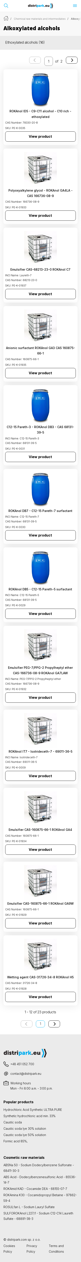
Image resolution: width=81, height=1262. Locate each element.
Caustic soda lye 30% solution (24, 1128)
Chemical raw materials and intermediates (40, 18)
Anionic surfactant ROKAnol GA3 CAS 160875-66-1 (40, 350)
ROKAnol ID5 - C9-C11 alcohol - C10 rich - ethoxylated (40, 113)
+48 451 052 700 (22, 1064)
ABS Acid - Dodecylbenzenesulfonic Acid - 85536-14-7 (39, 1179)
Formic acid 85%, (15, 1141)
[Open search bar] (6, 5)
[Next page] (72, 60)
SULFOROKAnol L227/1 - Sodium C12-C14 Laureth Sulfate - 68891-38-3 (38, 1216)
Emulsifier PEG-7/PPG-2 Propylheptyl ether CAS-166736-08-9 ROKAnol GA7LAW (40, 670)
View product (40, 136)
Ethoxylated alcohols (25, 42)
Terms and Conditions (56, 1248)
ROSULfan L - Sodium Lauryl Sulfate (29, 1207)
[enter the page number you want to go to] (48, 61)
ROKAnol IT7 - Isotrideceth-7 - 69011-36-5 (40, 751)
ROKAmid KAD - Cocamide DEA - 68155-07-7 (35, 1189)
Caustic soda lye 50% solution (24, 1135)
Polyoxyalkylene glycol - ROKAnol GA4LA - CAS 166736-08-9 (40, 193)
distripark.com (17, 1239)
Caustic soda (12, 1122)
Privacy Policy (32, 1248)
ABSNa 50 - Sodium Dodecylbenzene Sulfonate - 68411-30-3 (38, 1167)
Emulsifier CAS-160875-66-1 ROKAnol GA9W (40, 903)
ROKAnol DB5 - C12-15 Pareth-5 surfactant (40, 589)
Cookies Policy (9, 1248)
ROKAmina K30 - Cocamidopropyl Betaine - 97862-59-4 (40, 1197)
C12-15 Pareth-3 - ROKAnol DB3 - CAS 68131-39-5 (40, 429)
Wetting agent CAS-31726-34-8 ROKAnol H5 (40, 977)
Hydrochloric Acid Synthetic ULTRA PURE (32, 1109)
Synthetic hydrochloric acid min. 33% (29, 1116)
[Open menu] (75, 5)
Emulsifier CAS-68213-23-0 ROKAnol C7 (40, 269)
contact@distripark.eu (25, 1073)
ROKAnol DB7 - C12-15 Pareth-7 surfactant (40, 511)
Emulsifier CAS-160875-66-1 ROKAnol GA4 (40, 829)
